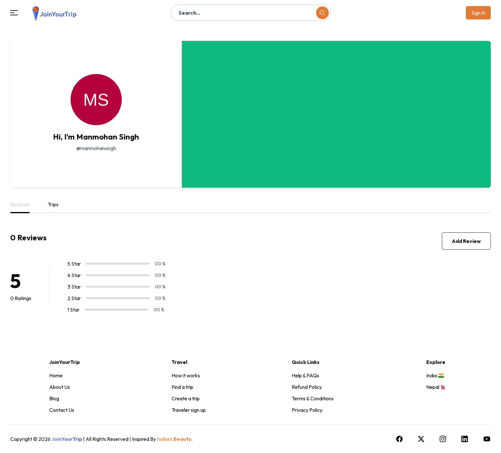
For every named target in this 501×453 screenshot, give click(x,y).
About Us (59, 387)
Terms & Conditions (313, 398)
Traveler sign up (189, 410)
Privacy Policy (307, 410)
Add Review (466, 241)
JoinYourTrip (66, 439)
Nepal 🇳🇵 (436, 387)
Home (56, 375)
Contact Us (61, 410)
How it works (186, 375)
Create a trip (186, 398)
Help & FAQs (305, 375)
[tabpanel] (250, 278)
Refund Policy (307, 387)
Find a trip (182, 387)
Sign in (478, 13)
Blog (54, 398)
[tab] (20, 206)
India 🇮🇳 (435, 375)
